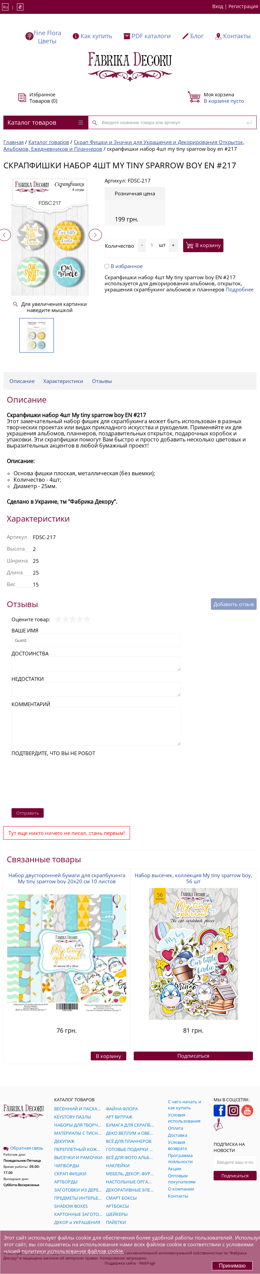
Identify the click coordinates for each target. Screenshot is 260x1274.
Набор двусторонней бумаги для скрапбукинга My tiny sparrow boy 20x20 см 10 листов (66, 878)
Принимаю (232, 1266)
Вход (217, 6)
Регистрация (243, 6)
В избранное (124, 266)
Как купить (96, 36)
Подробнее (240, 289)
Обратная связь (23, 1148)
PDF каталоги (151, 36)
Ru (5, 6)
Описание (22, 381)
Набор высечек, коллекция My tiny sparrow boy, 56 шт (193, 878)
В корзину (203, 245)
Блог (197, 36)
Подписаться (234, 1176)
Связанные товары (44, 859)
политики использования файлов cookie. (73, 1251)
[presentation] (39, 780)
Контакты (237, 36)
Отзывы (102, 381)
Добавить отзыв (234, 604)
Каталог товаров (45, 122)
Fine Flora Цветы (47, 37)
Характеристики (63, 381)
